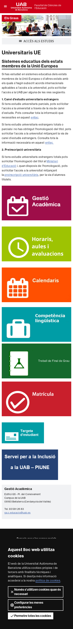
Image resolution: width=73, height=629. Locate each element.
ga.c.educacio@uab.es (17, 512)
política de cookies (48, 580)
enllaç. (49, 142)
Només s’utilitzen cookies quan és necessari (35, 592)
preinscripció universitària (21, 175)
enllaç (35, 117)
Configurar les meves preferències (26, 605)
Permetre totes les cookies (30, 616)
